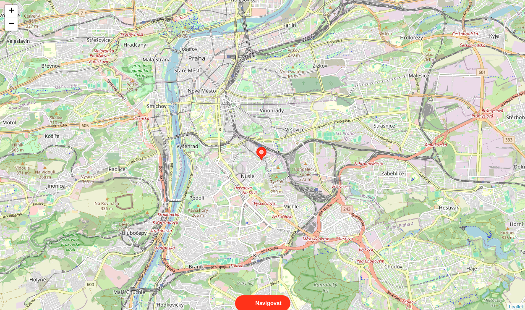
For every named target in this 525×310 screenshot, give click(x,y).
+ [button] (11, 11)
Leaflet (516, 299)
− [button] (11, 24)
